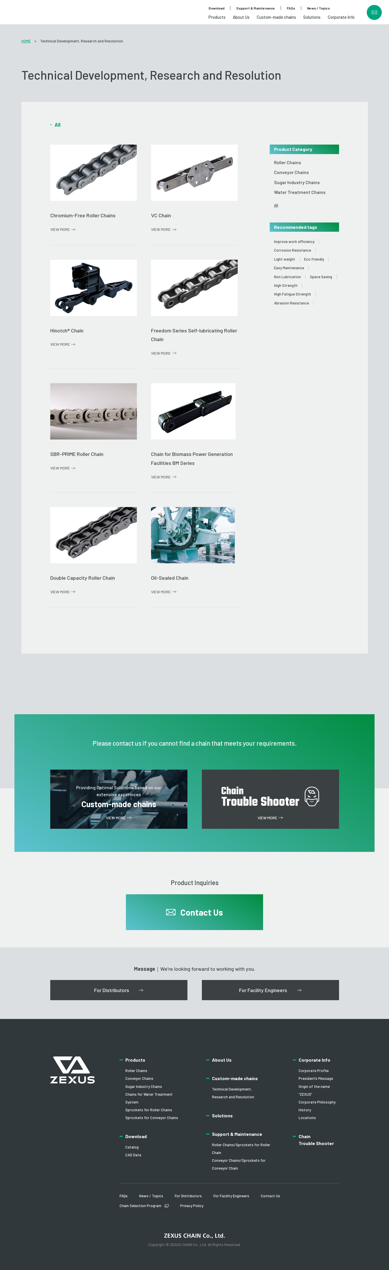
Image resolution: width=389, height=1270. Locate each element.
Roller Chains (287, 162)
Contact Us (270, 1196)
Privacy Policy (191, 1205)
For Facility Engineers (231, 1196)
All (276, 205)
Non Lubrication (287, 277)
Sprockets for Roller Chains (148, 1110)
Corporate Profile (314, 1070)
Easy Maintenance (289, 268)
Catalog (132, 1147)
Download (216, 8)
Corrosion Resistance (292, 250)
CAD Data (133, 1155)
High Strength (285, 285)
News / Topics (318, 8)
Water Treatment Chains (299, 192)
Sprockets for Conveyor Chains (151, 1117)
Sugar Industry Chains (297, 182)
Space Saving (321, 277)
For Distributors (188, 1196)
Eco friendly (314, 259)
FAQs (291, 8)
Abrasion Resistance (291, 303)
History (305, 1110)
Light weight (284, 259)
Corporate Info (341, 17)
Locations (307, 1117)
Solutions (312, 17)
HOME (26, 41)
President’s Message (316, 1078)
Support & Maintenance (255, 8)
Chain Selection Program (140, 1205)
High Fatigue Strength (292, 294)
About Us (241, 17)
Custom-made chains (276, 17)
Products (217, 17)
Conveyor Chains (291, 172)
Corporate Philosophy (317, 1102)
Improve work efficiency (294, 242)
